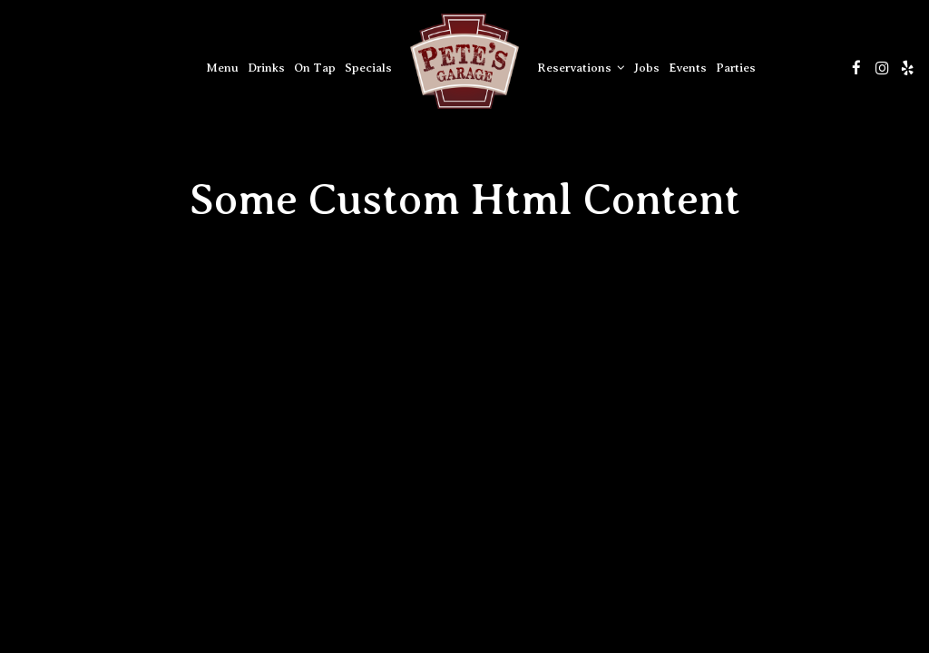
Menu (222, 67)
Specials (368, 67)
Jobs (647, 67)
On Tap (315, 67)
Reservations (581, 67)
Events (688, 67)
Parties (736, 67)
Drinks (266, 67)
